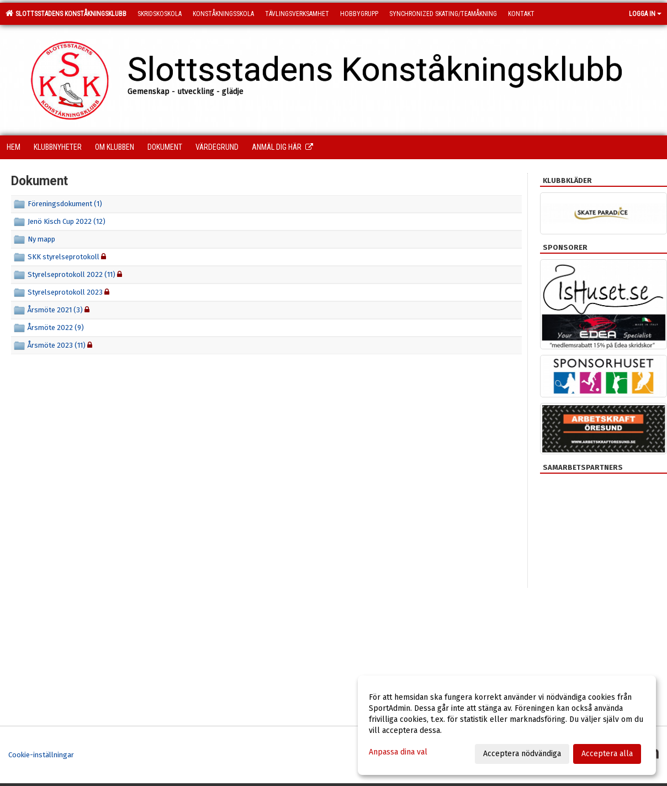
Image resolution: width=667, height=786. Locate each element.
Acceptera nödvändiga (522, 753)
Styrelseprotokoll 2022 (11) (71, 274)
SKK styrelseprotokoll (64, 257)
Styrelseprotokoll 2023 (65, 292)
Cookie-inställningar (41, 755)
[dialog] (507, 725)
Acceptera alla (607, 753)
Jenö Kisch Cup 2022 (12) (66, 221)
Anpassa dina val (398, 752)
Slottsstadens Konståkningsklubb (66, 13)
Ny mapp (41, 239)
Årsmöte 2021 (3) (55, 310)
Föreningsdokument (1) (65, 204)
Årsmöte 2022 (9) (56, 327)
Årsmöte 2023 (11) (57, 345)
